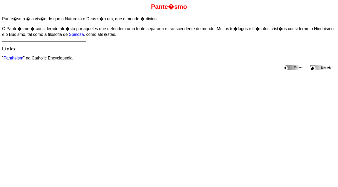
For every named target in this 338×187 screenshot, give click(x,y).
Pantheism (13, 58)
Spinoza (76, 34)
